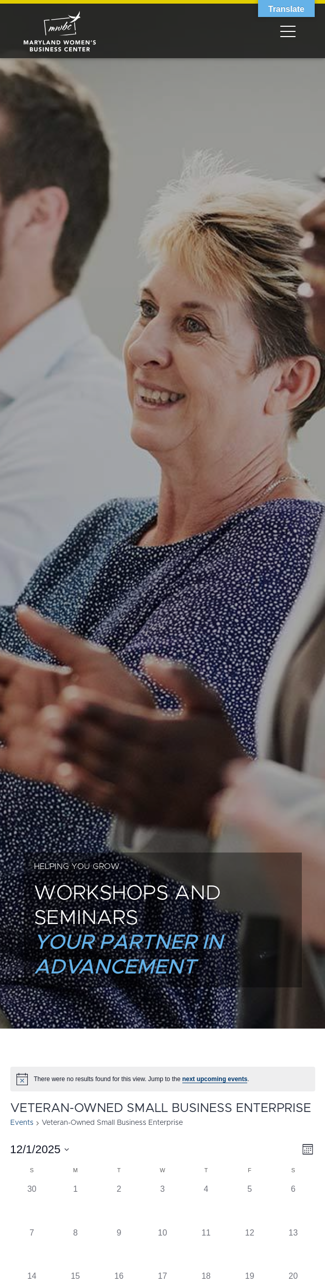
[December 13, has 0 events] (293, 1249)
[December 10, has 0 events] (162, 1249)
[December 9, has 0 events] (119, 1249)
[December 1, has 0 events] (75, 1205)
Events (21, 1122)
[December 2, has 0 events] (119, 1205)
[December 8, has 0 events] (75, 1249)
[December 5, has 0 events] (249, 1205)
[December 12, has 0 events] (249, 1249)
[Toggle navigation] (288, 31)
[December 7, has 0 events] (32, 1249)
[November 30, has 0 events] (32, 1205)
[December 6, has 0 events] (293, 1205)
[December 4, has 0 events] (206, 1205)
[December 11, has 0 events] (206, 1249)
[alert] (162, 1079)
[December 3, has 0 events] (162, 1205)
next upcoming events (215, 1079)
